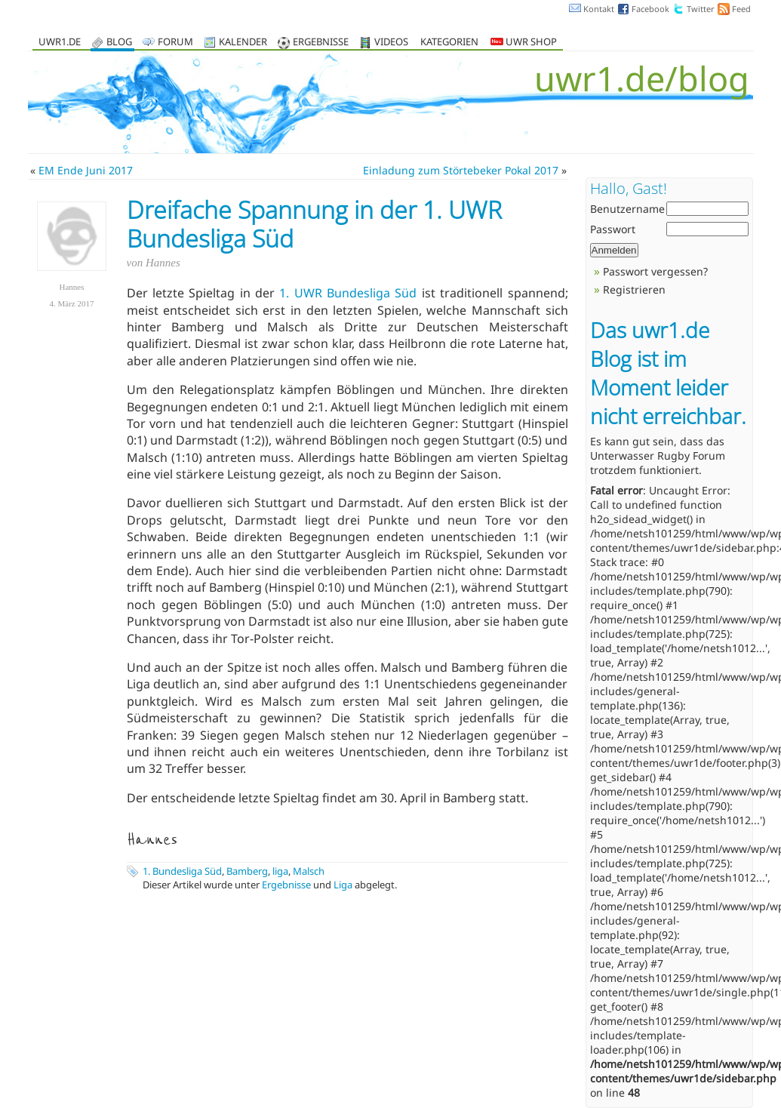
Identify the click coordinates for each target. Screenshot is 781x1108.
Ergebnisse (321, 42)
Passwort (612, 229)
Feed (741, 8)
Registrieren (634, 289)
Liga (343, 884)
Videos (391, 42)
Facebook (650, 8)
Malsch (308, 871)
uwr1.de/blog (641, 78)
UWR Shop (523, 42)
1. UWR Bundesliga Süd (348, 293)
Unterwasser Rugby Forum (657, 455)
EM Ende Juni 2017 (85, 170)
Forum (175, 42)
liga (280, 871)
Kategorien (449, 42)
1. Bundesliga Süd (182, 871)
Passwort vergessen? (655, 271)
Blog (119, 42)
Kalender (243, 42)
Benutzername (627, 209)
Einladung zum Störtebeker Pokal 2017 (460, 170)
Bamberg (247, 871)
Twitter (701, 8)
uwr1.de (59, 42)
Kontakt (598, 8)
